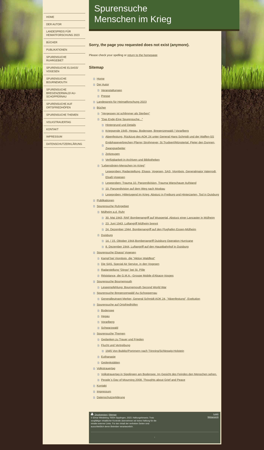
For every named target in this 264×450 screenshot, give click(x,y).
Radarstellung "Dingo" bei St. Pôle (123, 269)
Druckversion (99, 415)
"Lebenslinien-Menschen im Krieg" (123, 165)
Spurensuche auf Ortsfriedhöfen (117, 304)
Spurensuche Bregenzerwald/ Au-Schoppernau (127, 292)
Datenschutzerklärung (111, 397)
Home (100, 78)
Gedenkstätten (110, 362)
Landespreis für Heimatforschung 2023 (121, 101)
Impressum (104, 391)
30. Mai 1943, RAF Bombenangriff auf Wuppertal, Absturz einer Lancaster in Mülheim (160, 217)
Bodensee (107, 310)
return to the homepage (142, 55)
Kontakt (101, 385)
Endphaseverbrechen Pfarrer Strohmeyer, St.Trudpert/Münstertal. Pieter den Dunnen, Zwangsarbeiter (160, 145)
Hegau (105, 316)
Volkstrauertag (106, 368)
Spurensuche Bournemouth (114, 281)
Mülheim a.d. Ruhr (113, 211)
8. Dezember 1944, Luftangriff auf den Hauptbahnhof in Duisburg (147, 246)
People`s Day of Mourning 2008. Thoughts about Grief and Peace (143, 379)
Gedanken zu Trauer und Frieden (122, 339)
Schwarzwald (109, 327)
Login (215, 414)
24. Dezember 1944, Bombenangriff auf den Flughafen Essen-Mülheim (150, 229)
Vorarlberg (108, 321)
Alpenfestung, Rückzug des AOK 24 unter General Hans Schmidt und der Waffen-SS (159, 136)
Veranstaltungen (111, 90)
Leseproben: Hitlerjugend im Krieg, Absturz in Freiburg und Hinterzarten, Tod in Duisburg (162, 194)
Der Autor (103, 84)
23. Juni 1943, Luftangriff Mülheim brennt (131, 223)
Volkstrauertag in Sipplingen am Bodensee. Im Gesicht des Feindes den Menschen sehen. (159, 374)
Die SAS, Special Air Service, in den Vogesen (130, 263)
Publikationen (105, 200)
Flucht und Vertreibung (115, 345)
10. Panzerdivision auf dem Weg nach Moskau (135, 188)
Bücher (101, 107)
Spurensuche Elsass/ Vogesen (116, 252)
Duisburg (107, 235)
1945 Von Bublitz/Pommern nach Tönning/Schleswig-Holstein (144, 350)
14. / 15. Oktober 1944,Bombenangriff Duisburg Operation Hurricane (149, 240)
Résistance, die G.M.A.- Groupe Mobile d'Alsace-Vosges (137, 275)
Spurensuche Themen (111, 333)
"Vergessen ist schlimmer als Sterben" (125, 113)
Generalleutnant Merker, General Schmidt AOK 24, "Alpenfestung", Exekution (150, 298)
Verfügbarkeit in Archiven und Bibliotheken (132, 159)
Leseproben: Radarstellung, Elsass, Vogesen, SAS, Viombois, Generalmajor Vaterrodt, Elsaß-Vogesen (161, 174)
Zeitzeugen (112, 153)
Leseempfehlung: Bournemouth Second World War (133, 287)
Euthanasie (108, 356)
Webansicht (213, 417)
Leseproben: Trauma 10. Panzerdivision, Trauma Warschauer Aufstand (150, 182)
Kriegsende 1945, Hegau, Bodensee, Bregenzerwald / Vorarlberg (147, 130)
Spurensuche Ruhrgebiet (113, 206)
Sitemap (112, 415)
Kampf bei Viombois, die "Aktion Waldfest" (128, 258)
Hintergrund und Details (120, 124)
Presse (105, 95)
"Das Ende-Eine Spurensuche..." (122, 119)
